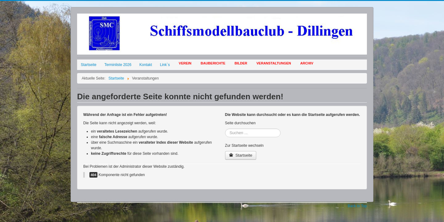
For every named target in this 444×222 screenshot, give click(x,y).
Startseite (89, 65)
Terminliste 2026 (118, 65)
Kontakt (145, 65)
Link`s (165, 65)
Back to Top (357, 206)
